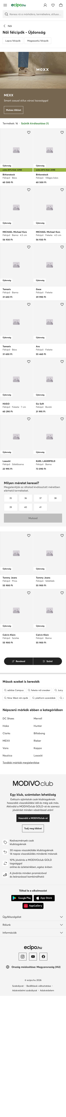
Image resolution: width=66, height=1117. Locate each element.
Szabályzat (18, 1107)
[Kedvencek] (53, 5)
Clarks (6, 854)
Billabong (39, 854)
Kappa (38, 869)
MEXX (6, 861)
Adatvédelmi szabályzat (24, 1111)
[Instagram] (22, 1078)
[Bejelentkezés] (45, 5)
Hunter (38, 847)
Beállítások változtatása (38, 1107)
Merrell (38, 839)
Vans (5, 869)
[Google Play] (21, 1019)
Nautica (7, 876)
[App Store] (44, 1019)
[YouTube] (33, 1078)
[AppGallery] (33, 1027)
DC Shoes (8, 839)
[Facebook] (43, 1078)
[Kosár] (61, 5)
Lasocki (38, 876)
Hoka (6, 847)
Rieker (37, 861)
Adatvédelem (47, 1111)
